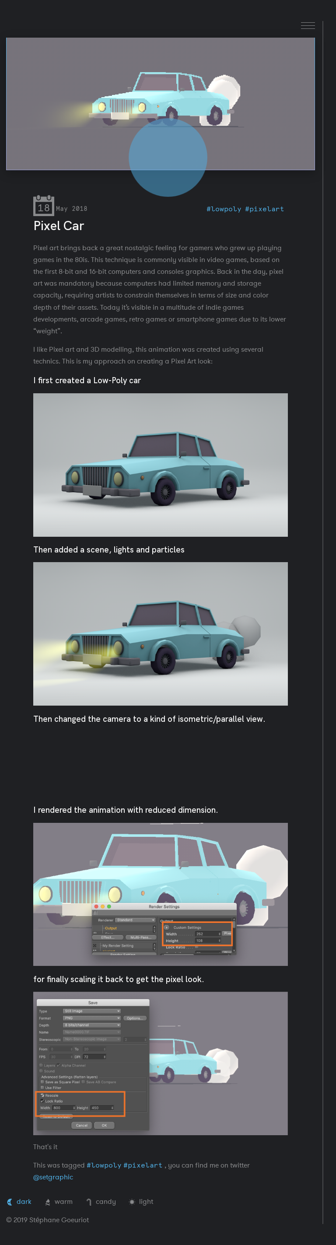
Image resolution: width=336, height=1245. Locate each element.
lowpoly (226, 209)
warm (58, 1202)
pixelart (266, 209)
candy (100, 1202)
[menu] (308, 25)
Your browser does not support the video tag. (160, 104)
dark (19, 1202)
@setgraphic (53, 1177)
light (141, 1202)
